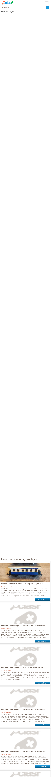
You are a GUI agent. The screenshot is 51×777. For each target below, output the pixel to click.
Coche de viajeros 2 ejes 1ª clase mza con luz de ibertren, (22, 667)
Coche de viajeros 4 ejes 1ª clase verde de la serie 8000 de (23, 709)
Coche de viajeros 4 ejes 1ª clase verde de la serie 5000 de (23, 626)
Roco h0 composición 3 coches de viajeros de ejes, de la (22, 584)
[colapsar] (47, 2)
